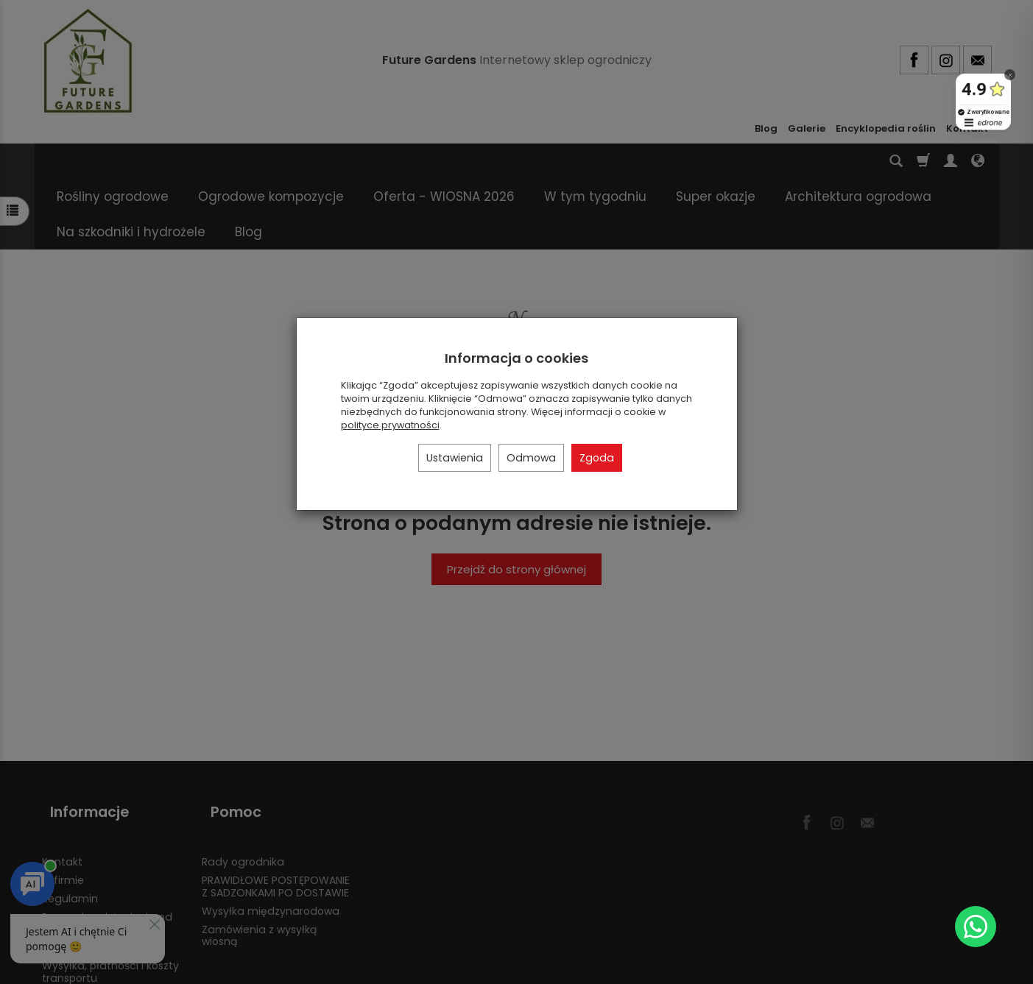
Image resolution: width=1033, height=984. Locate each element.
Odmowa (531, 457)
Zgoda (596, 457)
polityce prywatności (390, 425)
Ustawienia (454, 457)
